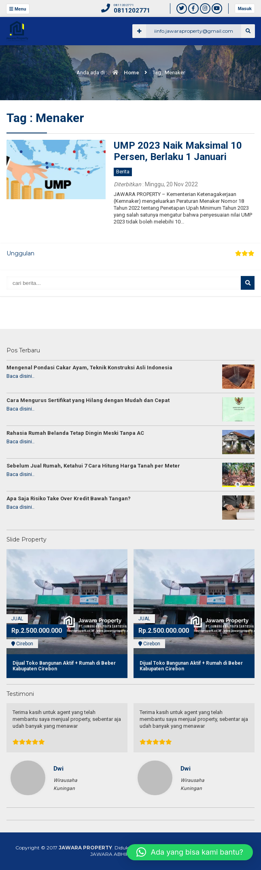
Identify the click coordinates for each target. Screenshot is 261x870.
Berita (122, 172)
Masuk (245, 8)
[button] (190, 852)
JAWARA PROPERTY (85, 848)
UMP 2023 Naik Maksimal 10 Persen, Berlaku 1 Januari (178, 151)
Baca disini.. (20, 376)
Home (123, 73)
